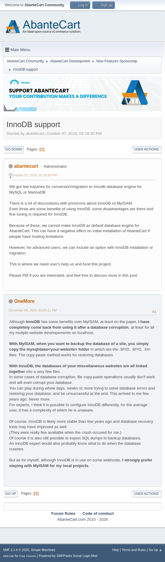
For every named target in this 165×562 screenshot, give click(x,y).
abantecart (26, 166)
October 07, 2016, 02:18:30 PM (34, 175)
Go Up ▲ (155, 550)
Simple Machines (43, 550)
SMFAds (8, 556)
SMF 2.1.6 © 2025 (16, 550)
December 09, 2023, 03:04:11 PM (33, 310)
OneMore (24, 301)
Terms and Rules (134, 550)
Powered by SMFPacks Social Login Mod (68, 556)
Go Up (10, 493)
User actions (146, 149)
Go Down (13, 149)
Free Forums (27, 556)
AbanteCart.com (71, 519)
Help (115, 550)
